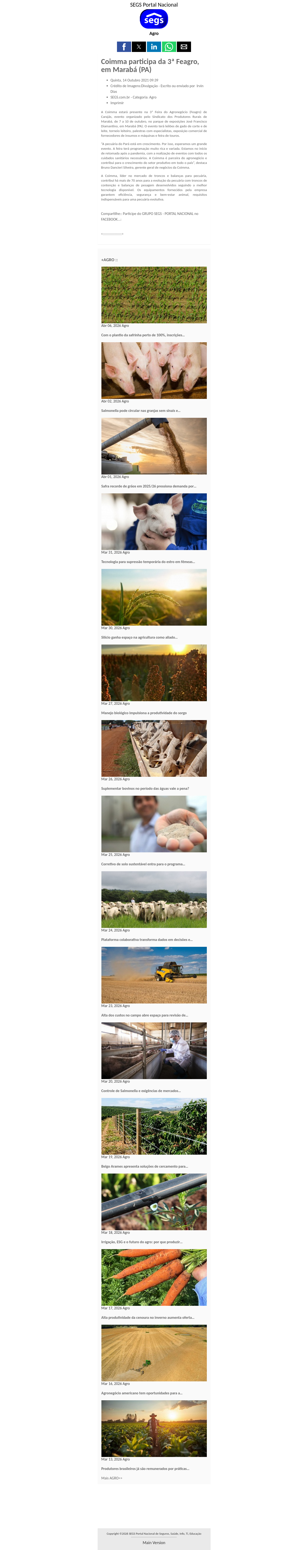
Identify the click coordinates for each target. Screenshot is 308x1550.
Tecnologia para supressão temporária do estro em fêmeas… (148, 561)
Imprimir (117, 103)
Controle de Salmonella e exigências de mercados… (141, 1091)
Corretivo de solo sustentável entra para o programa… (143, 864)
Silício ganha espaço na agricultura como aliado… (139, 637)
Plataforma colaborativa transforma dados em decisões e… (147, 939)
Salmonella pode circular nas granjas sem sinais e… (141, 410)
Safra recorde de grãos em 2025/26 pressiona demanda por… (148, 486)
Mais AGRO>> (111, 1478)
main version (154, 1542)
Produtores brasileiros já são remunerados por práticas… (145, 1468)
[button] (124, 47)
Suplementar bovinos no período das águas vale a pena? (145, 788)
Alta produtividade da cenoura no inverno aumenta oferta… (148, 1317)
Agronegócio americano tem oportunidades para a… (142, 1393)
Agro (153, 33)
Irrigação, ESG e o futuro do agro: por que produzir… (142, 1242)
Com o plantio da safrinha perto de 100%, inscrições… (143, 335)
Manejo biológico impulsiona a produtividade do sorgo (144, 713)
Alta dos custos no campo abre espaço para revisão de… (144, 1015)
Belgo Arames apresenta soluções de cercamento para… (144, 1166)
